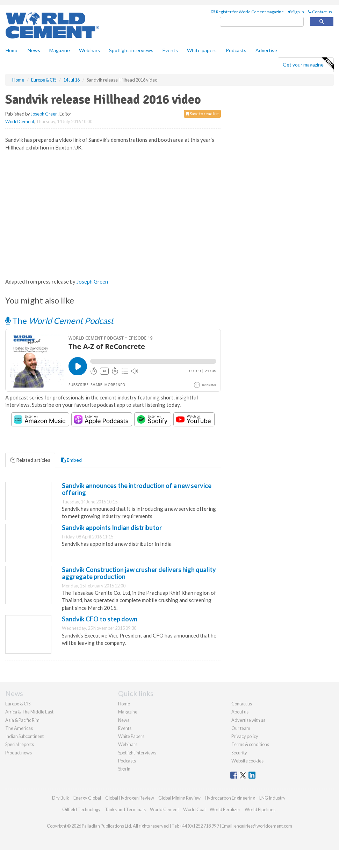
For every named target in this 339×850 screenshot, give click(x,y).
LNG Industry (272, 798)
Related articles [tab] (30, 460)
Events (170, 50)
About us (239, 712)
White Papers (131, 736)
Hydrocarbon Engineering (230, 798)
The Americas (19, 728)
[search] (262, 22)
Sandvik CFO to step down (99, 619)
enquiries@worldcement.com (263, 826)
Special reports (19, 744)
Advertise (266, 50)
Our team (240, 728)
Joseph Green (44, 114)
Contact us (320, 11)
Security (239, 752)
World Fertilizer (225, 809)
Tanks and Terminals (125, 809)
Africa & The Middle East (29, 712)
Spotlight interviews (131, 50)
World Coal (194, 809)
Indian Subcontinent (24, 736)
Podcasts (236, 50)
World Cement (19, 121)
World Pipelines (260, 809)
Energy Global (87, 798)
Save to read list (202, 113)
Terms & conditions (250, 744)
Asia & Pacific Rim (22, 720)
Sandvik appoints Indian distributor (112, 527)
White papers (202, 50)
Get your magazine (308, 64)
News (123, 720)
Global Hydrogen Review (129, 798)
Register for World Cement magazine (247, 11)
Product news (18, 752)
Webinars (89, 50)
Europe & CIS (17, 703)
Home (12, 50)
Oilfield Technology (81, 809)
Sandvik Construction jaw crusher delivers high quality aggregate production (139, 573)
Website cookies (247, 761)
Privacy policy (244, 736)
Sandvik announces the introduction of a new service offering (136, 489)
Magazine (59, 50)
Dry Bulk (60, 798)
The (59, 320)
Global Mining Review (179, 798)
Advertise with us (248, 720)
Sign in (296, 11)
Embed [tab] (71, 460)
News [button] (34, 50)
